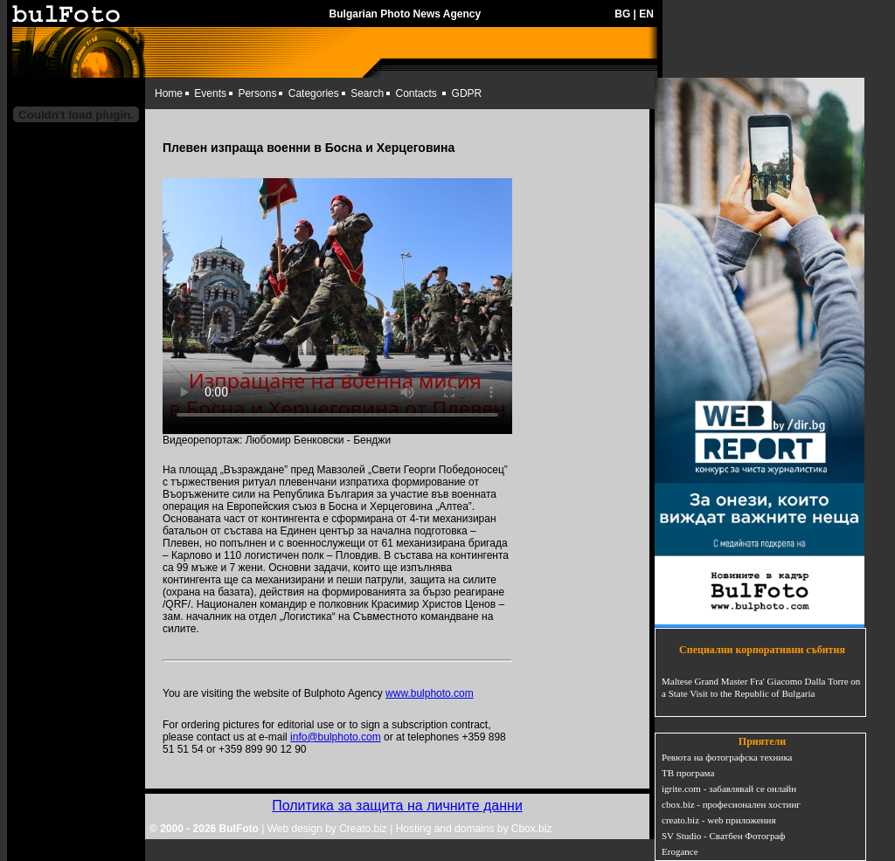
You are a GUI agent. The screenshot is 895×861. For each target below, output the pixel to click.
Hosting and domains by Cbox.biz (474, 829)
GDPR (467, 93)
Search (367, 93)
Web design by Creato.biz (327, 829)
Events (210, 93)
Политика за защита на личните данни (397, 805)
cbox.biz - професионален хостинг (731, 804)
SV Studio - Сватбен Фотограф (724, 835)
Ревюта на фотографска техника (727, 757)
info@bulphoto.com (335, 737)
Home (169, 93)
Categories (313, 93)
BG (622, 14)
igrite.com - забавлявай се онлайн (729, 788)
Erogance (680, 851)
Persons (257, 93)
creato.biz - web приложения (718, 820)
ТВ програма (688, 773)
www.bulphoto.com (429, 693)
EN (646, 14)
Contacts (416, 93)
